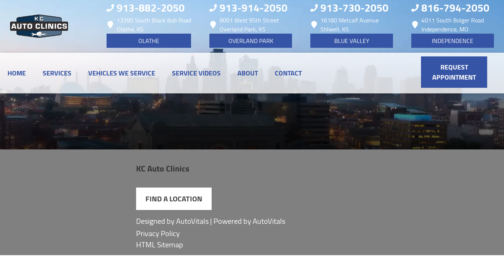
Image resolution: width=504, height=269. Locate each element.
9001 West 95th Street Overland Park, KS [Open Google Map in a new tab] (244, 25)
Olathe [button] (148, 40)
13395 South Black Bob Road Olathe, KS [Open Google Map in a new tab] (149, 25)
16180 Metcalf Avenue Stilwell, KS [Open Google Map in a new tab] (344, 25)
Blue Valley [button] (351, 40)
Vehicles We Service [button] (121, 73)
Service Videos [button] (196, 73)
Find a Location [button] (173, 198)
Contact (288, 73)
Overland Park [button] (250, 40)
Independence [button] (452, 40)
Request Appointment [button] (454, 72)
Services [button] (57, 73)
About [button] (247, 73)
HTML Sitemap (159, 244)
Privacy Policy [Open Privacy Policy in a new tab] (158, 233)
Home (16, 73)
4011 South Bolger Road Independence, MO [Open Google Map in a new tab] (447, 25)
